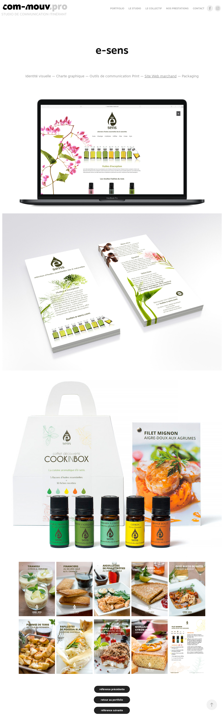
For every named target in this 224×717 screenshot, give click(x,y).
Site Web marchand (161, 76)
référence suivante (112, 710)
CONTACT (198, 8)
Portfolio (117, 8)
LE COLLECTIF (153, 8)
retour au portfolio (112, 700)
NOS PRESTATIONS (177, 8)
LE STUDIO (134, 8)
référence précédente (112, 689)
